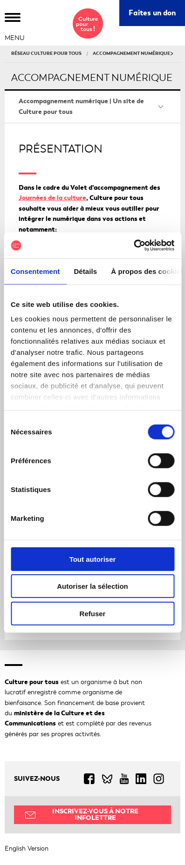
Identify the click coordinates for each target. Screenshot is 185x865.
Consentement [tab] (35, 271)
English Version (26, 848)
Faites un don (152, 13)
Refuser (93, 613)
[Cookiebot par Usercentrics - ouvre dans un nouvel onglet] (133, 246)
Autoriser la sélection (92, 586)
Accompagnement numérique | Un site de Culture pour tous (81, 106)
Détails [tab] (85, 271)
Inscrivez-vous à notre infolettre (95, 814)
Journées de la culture (52, 197)
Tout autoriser (92, 559)
